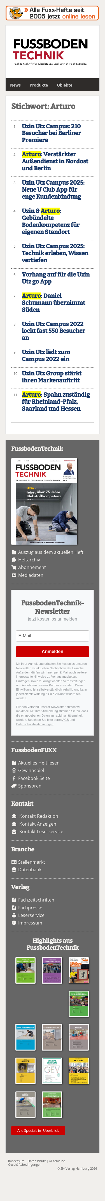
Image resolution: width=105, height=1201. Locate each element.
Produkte (39, 85)
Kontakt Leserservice (41, 831)
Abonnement (32, 567)
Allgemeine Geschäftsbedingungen (36, 1163)
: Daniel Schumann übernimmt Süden (53, 302)
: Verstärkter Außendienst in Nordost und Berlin (55, 161)
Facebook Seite (34, 778)
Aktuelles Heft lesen (39, 763)
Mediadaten (30, 575)
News (15, 85)
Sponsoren (29, 786)
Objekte (64, 85)
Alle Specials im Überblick (38, 1130)
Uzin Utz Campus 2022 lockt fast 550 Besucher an (53, 331)
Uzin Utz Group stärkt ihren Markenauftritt (51, 377)
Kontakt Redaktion (38, 816)
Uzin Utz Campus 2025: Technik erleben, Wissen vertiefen (55, 253)
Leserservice (31, 915)
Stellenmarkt (31, 862)
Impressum (30, 923)
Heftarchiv (29, 560)
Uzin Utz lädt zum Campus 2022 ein (46, 356)
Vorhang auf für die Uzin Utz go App (56, 278)
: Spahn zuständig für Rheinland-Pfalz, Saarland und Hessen (56, 401)
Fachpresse (30, 908)
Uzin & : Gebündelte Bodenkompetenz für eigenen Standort (51, 222)
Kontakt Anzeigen (37, 824)
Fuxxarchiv (52, 13)
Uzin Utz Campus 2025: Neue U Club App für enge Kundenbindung (53, 189)
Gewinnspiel (31, 770)
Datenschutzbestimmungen (34, 724)
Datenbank (29, 870)
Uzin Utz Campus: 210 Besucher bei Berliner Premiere (51, 133)
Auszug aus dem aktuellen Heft (50, 552)
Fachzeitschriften (36, 900)
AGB (65, 719)
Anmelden (52, 651)
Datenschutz (37, 1161)
